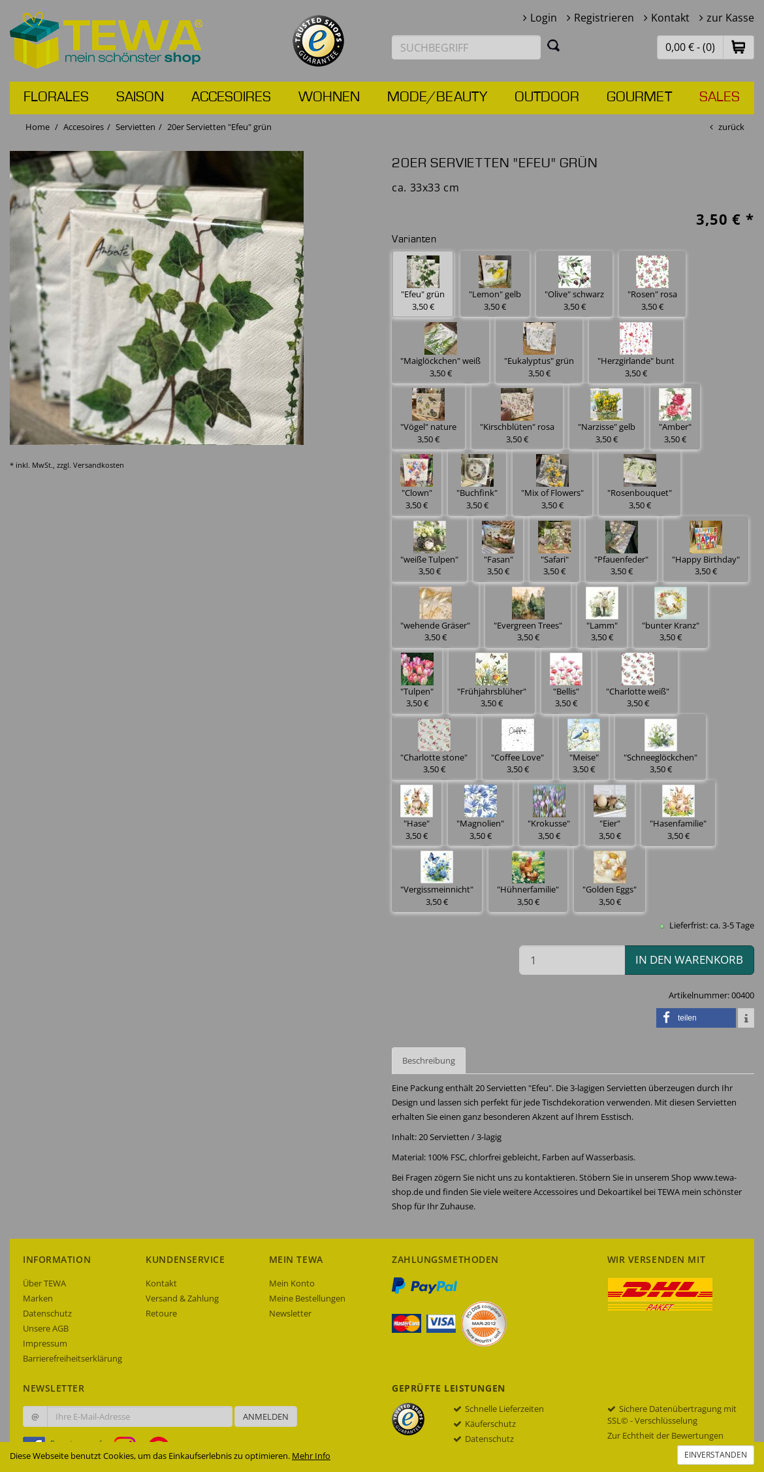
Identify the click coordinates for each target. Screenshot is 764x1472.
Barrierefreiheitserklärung (72, 1358)
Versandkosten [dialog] (98, 465)
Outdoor (547, 97)
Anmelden (266, 1416)
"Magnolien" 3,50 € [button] (480, 813)
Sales (719, 97)
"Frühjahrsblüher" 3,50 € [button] (491, 681)
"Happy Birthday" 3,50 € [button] (706, 549)
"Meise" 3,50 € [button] (583, 747)
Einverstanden (715, 1454)
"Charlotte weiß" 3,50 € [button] (637, 681)
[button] (738, 47)
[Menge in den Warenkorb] (572, 960)
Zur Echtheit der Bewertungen (665, 1435)
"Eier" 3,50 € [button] (610, 813)
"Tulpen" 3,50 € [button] (417, 681)
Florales (56, 97)
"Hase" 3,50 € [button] (416, 813)
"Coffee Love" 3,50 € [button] (517, 747)
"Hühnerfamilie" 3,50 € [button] (528, 879)
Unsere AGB (46, 1328)
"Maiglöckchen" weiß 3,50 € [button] (440, 350)
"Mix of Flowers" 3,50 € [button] (552, 482)
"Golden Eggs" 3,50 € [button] (609, 879)
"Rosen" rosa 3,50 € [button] (652, 283)
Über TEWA (44, 1283)
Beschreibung (428, 1060)
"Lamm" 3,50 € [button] (602, 615)
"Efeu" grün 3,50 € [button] (423, 283)
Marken (38, 1298)
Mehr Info (311, 1456)
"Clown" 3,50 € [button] (416, 482)
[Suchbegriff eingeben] (466, 47)
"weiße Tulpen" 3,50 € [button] (429, 549)
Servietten (135, 127)
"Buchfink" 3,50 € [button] (477, 482)
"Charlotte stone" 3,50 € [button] (434, 747)
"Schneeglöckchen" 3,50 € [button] (660, 747)
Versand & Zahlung (182, 1298)
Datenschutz (47, 1313)
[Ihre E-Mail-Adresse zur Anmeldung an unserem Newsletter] (139, 1416)
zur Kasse (730, 17)
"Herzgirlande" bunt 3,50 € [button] (636, 350)
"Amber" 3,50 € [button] (675, 416)
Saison (140, 97)
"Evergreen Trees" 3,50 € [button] (528, 615)
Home (37, 127)
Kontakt (670, 17)
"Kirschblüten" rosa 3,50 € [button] (517, 416)
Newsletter (290, 1313)
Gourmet (639, 97)
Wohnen (329, 97)
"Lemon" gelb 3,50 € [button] (495, 283)
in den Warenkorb (689, 959)
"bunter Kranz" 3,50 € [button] (670, 615)
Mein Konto (292, 1283)
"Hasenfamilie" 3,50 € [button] (678, 813)
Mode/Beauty (437, 97)
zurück (731, 127)
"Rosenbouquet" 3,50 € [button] (639, 482)
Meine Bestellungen (307, 1298)
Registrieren (604, 17)
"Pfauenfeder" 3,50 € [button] (621, 549)
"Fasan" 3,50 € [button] (498, 549)
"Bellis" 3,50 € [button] (566, 681)
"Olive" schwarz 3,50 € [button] (574, 283)
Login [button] (543, 17)
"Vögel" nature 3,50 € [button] (428, 416)
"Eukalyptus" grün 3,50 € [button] (539, 350)
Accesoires (231, 97)
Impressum (45, 1343)
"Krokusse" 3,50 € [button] (549, 813)
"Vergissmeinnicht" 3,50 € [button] (436, 879)
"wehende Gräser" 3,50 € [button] (435, 615)
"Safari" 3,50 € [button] (554, 549)
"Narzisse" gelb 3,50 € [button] (606, 416)
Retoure (161, 1313)
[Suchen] (554, 45)
